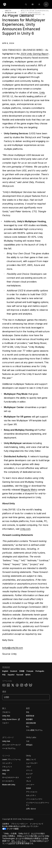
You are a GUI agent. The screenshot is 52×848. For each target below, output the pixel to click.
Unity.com (25, 528)
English (5, 671)
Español (11, 675)
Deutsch (13, 671)
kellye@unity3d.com (12, 647)
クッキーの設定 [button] (13, 829)
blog (25, 485)
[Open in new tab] (18, 719)
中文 (4, 675)
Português (39, 671)
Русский (20, 675)
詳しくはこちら (19, 841)
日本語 (21, 671)
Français (29, 671)
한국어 (27, 675)
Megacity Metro (29, 489)
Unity (42, 92)
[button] (26, 755)
